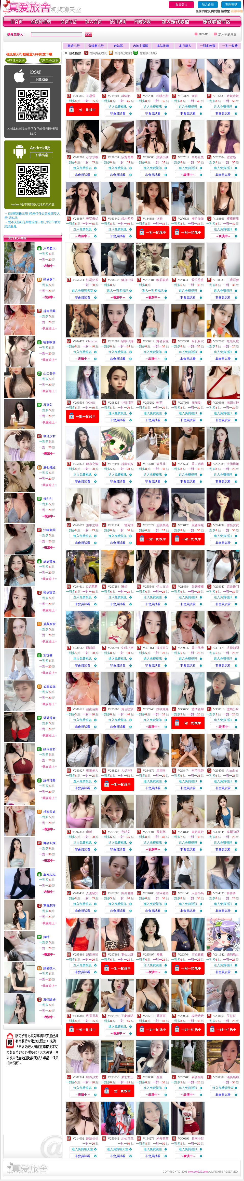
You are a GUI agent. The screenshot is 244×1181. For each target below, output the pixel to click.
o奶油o (125, 96)
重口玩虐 (198, 464)
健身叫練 (127, 280)
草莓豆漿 (198, 157)
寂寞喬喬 (127, 157)
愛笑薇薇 (198, 280)
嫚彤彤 (47, 499)
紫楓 (159, 954)
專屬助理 (49, 905)
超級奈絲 (162, 525)
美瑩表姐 (92, 218)
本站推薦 (163, 46)
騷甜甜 (90, 648)
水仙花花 (127, 1138)
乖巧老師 (198, 770)
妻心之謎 (127, 954)
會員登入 (181, 4)
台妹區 (118, 46)
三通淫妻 (233, 280)
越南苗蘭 (49, 311)
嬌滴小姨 (162, 157)
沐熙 (159, 218)
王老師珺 (127, 1016)
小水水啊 (92, 157)
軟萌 (159, 402)
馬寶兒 (47, 405)
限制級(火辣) (98, 53)
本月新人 (185, 46)
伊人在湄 (162, 586)
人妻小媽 (198, 893)
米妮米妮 (233, 96)
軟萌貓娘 (162, 280)
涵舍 (195, 96)
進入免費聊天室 (82, 290)
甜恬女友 (233, 525)
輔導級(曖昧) (123, 53)
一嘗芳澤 (127, 525)
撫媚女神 (233, 402)
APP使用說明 (16, 60)
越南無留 (92, 954)
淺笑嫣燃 (233, 1077)
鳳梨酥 (161, 832)
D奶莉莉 (92, 586)
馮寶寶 (161, 1016)
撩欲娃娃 (162, 709)
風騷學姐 (198, 525)
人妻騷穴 (92, 893)
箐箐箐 (231, 893)
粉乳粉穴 (198, 341)
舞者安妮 (49, 843)
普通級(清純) (148, 53)
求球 (89, 832)
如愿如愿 (49, 686)
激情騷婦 (49, 999)
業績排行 (73, 46)
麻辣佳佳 (92, 1138)
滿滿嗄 (196, 402)
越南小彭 (198, 1138)
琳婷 (124, 586)
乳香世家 (92, 1016)
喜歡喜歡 (198, 832)
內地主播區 (140, 46)
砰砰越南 (49, 718)
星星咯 (161, 770)
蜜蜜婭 (231, 157)
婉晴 (46, 937)
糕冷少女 (49, 436)
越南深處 (49, 812)
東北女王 (127, 1077)
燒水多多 (127, 218)
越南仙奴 (127, 464)
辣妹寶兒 (49, 592)
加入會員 (208, 4)
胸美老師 (127, 893)
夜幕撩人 (92, 770)
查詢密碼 (231, 4)
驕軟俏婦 (127, 341)
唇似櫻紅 (49, 467)
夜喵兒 (125, 832)
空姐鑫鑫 (198, 954)
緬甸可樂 (49, 780)
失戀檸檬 (198, 586)
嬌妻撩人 (49, 968)
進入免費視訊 (118, 106)
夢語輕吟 (198, 1077)
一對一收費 (230, 46)
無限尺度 (233, 341)
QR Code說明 (50, 60)
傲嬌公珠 (233, 709)
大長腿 (161, 464)
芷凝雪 (90, 96)
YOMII (90, 402)
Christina (91, 341)
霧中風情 (198, 648)
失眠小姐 (127, 648)
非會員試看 (117, 113)
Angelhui (232, 770)
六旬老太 (49, 248)
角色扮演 (127, 709)
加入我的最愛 (227, 34)
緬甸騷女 (233, 954)
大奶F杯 (126, 770)
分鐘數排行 (96, 46)
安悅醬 (47, 655)
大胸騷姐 (233, 464)
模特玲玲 (198, 1016)
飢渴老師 (162, 893)
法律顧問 (49, 530)
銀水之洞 (92, 464)
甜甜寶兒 (49, 561)
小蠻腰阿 (127, 402)
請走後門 (233, 586)
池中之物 (92, 525)
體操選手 (49, 279)
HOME (203, 34)
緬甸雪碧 (49, 749)
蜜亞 (159, 1077)
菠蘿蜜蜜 (49, 624)
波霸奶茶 (92, 280)
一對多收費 (207, 46)
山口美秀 (49, 373)
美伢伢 (231, 1016)
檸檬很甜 (233, 218)
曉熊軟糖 (49, 342)
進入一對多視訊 (117, 290)
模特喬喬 (198, 218)
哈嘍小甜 (162, 96)
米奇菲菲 (162, 1138)
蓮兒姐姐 (49, 874)
